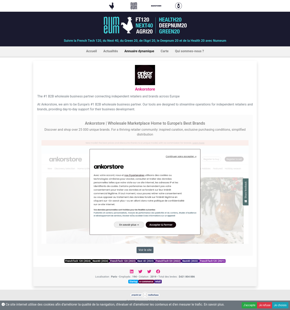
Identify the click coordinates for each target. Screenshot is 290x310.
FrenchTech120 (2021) (212, 261)
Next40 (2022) (190, 261)
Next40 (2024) (100, 261)
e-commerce (146, 281)
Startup (133, 281)
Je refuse (264, 305)
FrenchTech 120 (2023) (123, 261)
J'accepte (249, 305)
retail (158, 281)
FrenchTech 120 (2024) (78, 261)
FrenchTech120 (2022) (168, 261)
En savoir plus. (214, 304)
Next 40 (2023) (146, 261)
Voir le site (144, 250)
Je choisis (280, 305)
